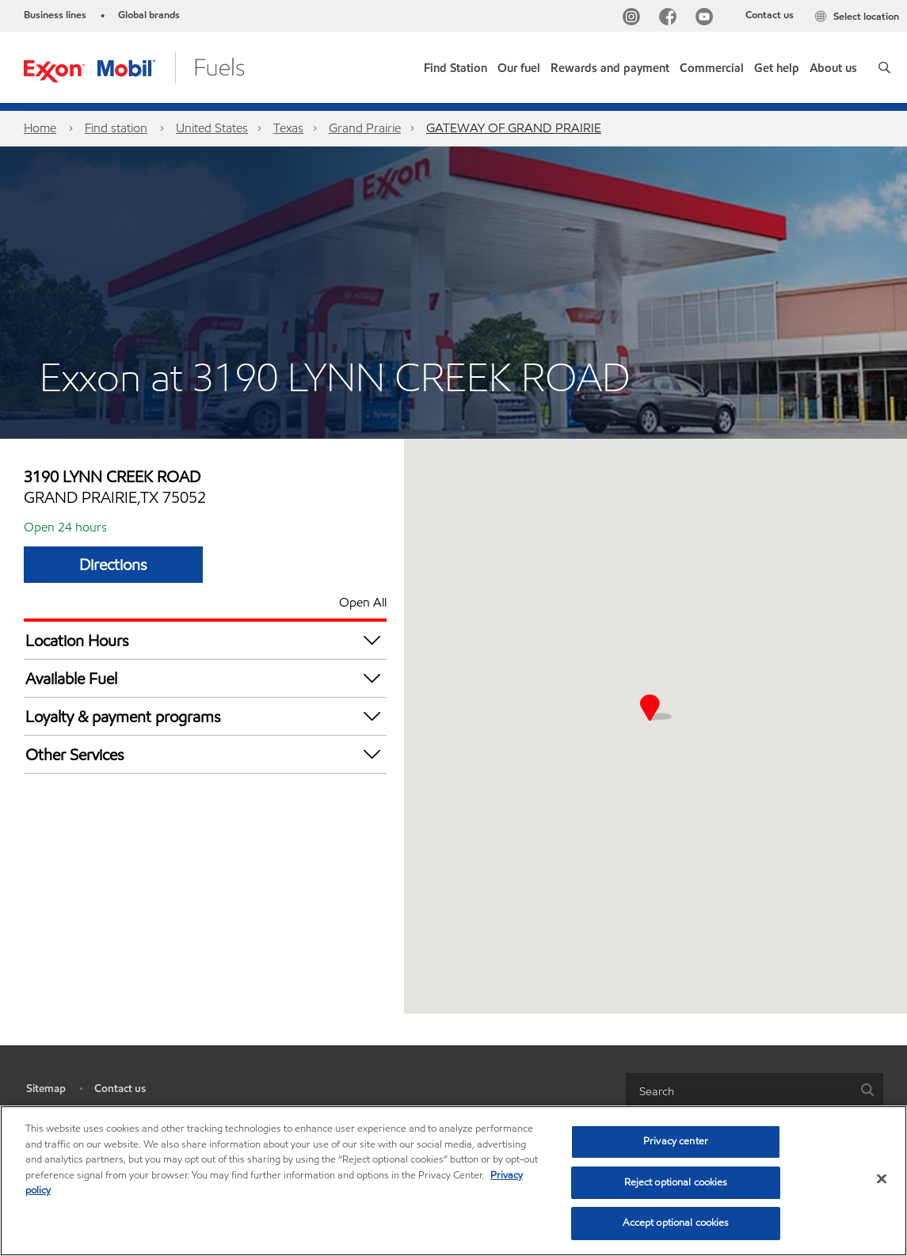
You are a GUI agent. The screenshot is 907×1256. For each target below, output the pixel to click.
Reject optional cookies (676, 1182)
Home (40, 128)
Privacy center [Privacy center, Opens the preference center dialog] (675, 1141)
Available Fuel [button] (206, 678)
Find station (116, 128)
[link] (455, 64)
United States (212, 128)
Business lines (55, 15)
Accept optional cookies (676, 1223)
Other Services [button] (206, 754)
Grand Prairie (365, 128)
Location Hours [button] (206, 640)
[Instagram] (634, 18)
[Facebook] (671, 18)
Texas (288, 128)
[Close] (881, 1179)
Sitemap (46, 1088)
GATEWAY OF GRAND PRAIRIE (513, 128)
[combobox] (755, 1091)
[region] (453, 1181)
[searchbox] (739, 1091)
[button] (884, 67)
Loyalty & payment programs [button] (206, 716)
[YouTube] (707, 18)
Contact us (769, 15)
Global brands (149, 15)
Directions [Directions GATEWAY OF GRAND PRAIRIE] (113, 564)
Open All (363, 602)
